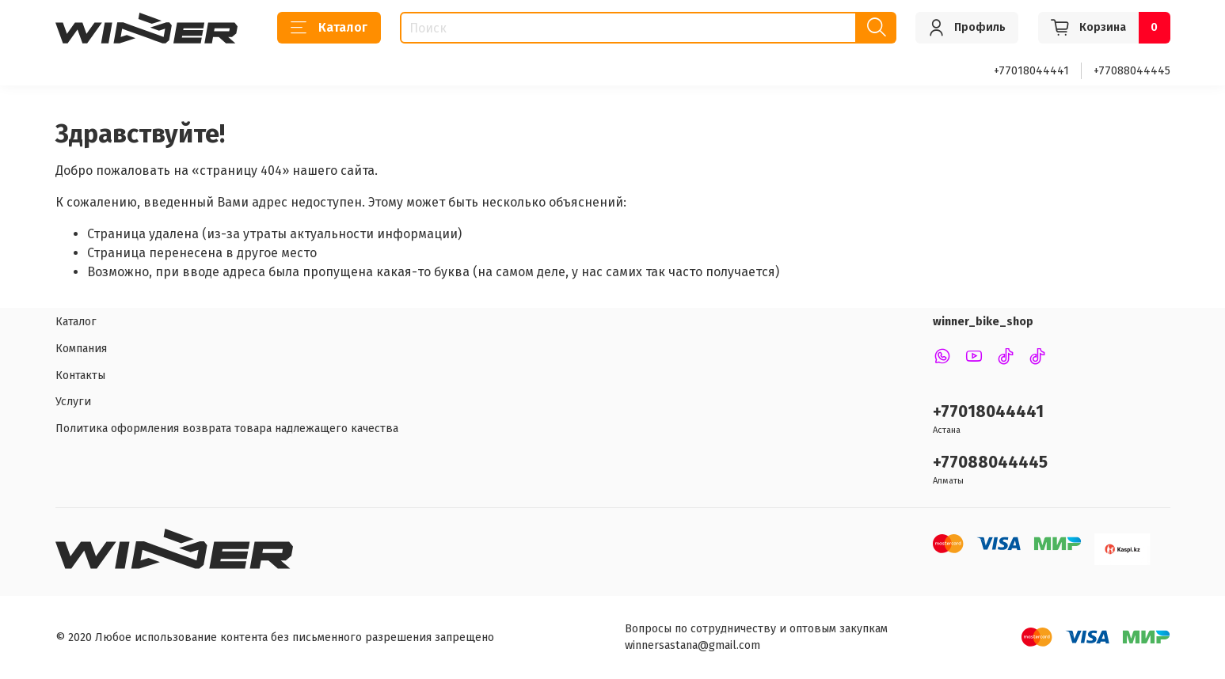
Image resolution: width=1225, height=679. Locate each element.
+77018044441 (1031, 71)
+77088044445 (1132, 71)
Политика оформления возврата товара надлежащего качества (226, 428)
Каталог (329, 28)
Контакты (80, 375)
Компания (81, 348)
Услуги (73, 401)
